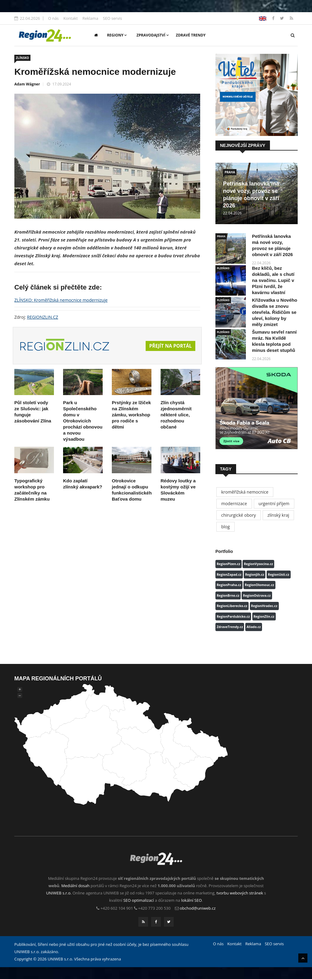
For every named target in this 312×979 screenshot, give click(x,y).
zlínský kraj (278, 515)
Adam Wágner (27, 84)
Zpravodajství (152, 35)
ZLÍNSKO (22, 58)
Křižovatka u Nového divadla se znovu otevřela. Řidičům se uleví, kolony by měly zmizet (274, 312)
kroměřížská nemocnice (244, 492)
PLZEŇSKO (223, 268)
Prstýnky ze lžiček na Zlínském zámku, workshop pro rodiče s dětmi (131, 414)
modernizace (234, 503)
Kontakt (70, 18)
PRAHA (230, 172)
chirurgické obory (238, 515)
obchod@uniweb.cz (198, 908)
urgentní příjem (274, 503)
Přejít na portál (170, 346)
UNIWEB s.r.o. (58, 893)
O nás (53, 18)
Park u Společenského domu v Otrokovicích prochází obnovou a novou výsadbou (82, 421)
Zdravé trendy (190, 35)
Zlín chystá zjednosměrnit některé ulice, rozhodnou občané (176, 414)
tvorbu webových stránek (240, 893)
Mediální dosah (75, 885)
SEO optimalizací (138, 900)
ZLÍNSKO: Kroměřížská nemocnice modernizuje (61, 300)
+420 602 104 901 (117, 908)
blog (225, 526)
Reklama (90, 18)
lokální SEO (191, 900)
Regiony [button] (117, 35)
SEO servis (112, 18)
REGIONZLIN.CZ (42, 317)
